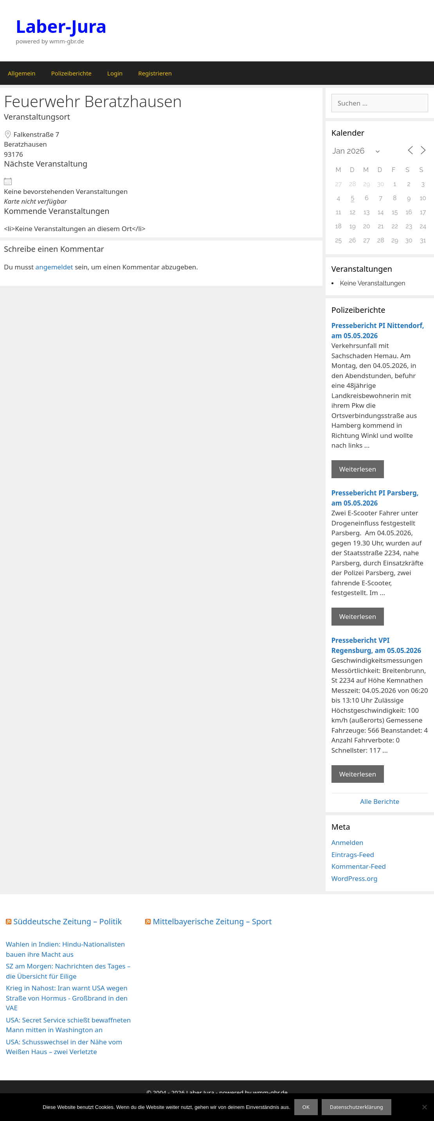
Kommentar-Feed (358, 866)
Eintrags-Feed (352, 854)
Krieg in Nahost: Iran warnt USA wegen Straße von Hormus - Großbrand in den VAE (67, 997)
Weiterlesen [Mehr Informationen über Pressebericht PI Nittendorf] (357, 469)
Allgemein (22, 73)
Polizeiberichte (71, 73)
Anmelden (347, 842)
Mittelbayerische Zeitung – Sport (212, 921)
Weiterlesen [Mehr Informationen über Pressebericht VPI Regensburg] (357, 773)
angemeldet (54, 266)
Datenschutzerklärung (356, 1106)
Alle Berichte (379, 801)
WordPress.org (354, 878)
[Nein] (424, 1107)
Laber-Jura (61, 26)
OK (306, 1106)
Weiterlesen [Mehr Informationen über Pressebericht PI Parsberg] (357, 616)
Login (114, 73)
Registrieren (155, 73)
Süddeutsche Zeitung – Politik (67, 921)
